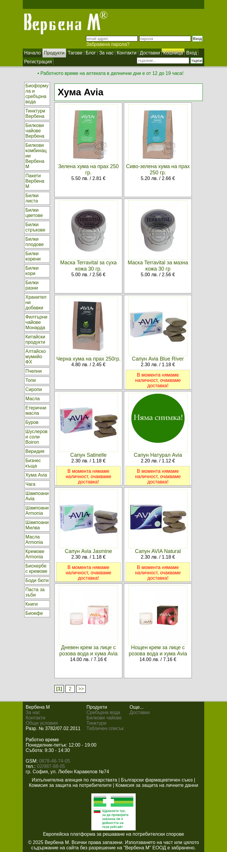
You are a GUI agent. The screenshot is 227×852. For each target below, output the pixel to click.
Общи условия (42, 723)
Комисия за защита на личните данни (157, 785)
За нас (33, 712)
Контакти (36, 717)
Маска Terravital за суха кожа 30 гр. (88, 266)
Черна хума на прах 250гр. (88, 359)
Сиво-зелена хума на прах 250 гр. (157, 169)
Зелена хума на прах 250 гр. (88, 169)
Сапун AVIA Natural (158, 551)
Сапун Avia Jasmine (88, 551)
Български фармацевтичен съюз (157, 779)
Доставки (139, 712)
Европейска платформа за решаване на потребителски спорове (113, 834)
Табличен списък (105, 728)
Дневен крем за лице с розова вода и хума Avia (88, 650)
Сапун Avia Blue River (158, 359)
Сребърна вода (103, 712)
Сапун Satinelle (88, 455)
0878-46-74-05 (54, 760)
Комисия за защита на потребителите (70, 785)
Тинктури (96, 723)
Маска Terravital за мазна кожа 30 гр (158, 266)
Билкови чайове (104, 717)
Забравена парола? (107, 44)
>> (81, 688)
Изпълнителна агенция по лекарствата (74, 779)
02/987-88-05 (51, 766)
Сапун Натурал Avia (158, 455)
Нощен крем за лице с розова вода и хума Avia (158, 650)
